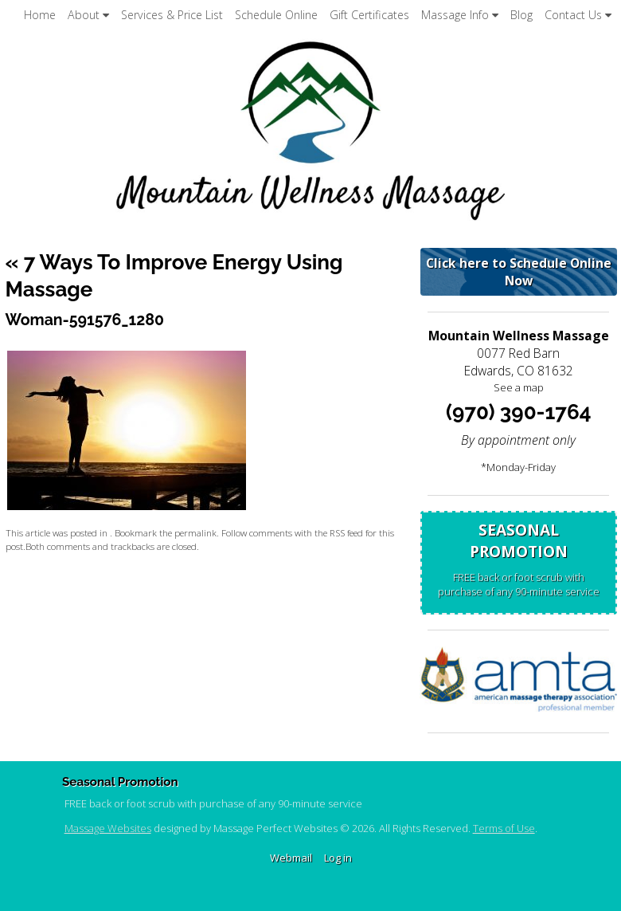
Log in (338, 857)
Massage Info (459, 14)
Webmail (291, 857)
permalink (195, 532)
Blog (521, 14)
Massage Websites (107, 828)
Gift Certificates (369, 14)
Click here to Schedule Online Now (518, 271)
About (88, 14)
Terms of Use (504, 828)
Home (40, 14)
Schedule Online (276, 14)
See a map (519, 387)
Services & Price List (172, 14)
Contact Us (578, 14)
